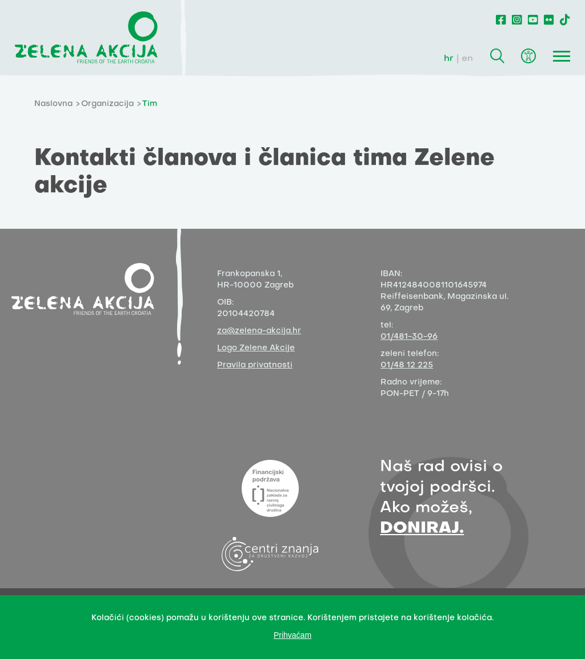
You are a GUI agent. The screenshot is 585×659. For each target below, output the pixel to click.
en (467, 58)
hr (449, 58)
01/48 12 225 (406, 365)
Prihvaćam (292, 635)
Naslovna (53, 104)
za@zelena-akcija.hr (259, 331)
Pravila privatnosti (254, 365)
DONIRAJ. (422, 528)
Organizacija (107, 104)
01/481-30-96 (409, 337)
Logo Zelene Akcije (256, 348)
